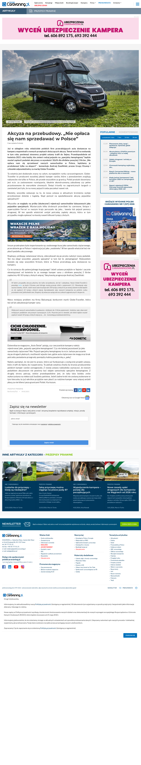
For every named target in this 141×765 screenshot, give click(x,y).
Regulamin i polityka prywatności (51, 554)
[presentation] (26, 433)
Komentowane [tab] (128, 132)
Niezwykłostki (115, 576)
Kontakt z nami (45, 549)
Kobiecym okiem (116, 547)
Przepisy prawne (116, 562)
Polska (113, 540)
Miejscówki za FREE (82, 540)
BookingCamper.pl (81, 547)
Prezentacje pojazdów (117, 560)
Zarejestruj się (45, 540)
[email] (49, 418)
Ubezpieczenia (45, 558)
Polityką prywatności (48, 628)
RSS (42, 551)
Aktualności (114, 538)
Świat (112, 543)
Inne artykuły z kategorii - (37, 454)
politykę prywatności (54, 424)
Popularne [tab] (107, 132)
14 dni (126, 137)
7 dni (119, 137)
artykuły (8, 10)
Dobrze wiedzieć (116, 565)
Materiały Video (81, 561)
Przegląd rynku (115, 558)
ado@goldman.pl (12, 551)
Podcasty (113, 578)
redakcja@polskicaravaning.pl (16, 549)
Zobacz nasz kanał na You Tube (85, 567)
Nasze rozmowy (116, 573)
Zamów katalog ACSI (47, 572)
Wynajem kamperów (117, 554)
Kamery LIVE (80, 565)
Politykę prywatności (43, 604)
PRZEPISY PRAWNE (15, 389)
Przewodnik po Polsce (117, 545)
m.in (20, 285)
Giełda (78, 572)
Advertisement (47, 547)
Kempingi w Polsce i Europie (84, 538)
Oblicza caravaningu (117, 551)
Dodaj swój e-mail (129, 524)
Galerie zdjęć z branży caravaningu (86, 558)
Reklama (44, 545)
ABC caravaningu (116, 549)
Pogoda (78, 563)
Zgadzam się (130, 635)
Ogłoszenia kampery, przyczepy (86, 543)
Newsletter (44, 556)
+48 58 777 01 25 (13, 547)
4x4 (112, 571)
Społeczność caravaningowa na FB (86, 569)
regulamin (44, 424)
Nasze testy (114, 569)
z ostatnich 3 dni (108, 137)
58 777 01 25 (9, 544)
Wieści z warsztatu (116, 567)
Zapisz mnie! (49, 443)
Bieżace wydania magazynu (49, 569)
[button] (117, 2)
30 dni (134, 137)
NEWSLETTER (11, 523)
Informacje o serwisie (47, 543)
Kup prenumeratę (46, 567)
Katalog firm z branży (82, 545)
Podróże (113, 556)
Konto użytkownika (47, 538)
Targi (112, 580)
